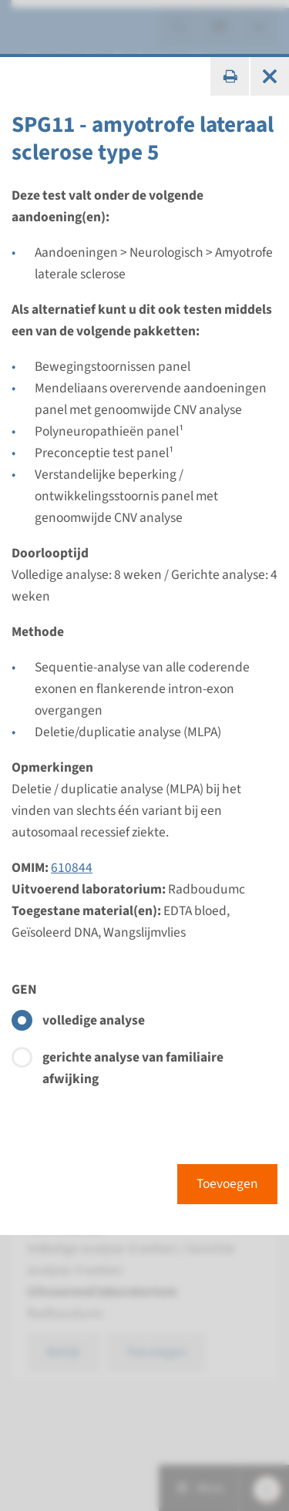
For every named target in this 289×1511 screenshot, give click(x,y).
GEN (24, 989)
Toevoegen (227, 1183)
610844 (71, 867)
